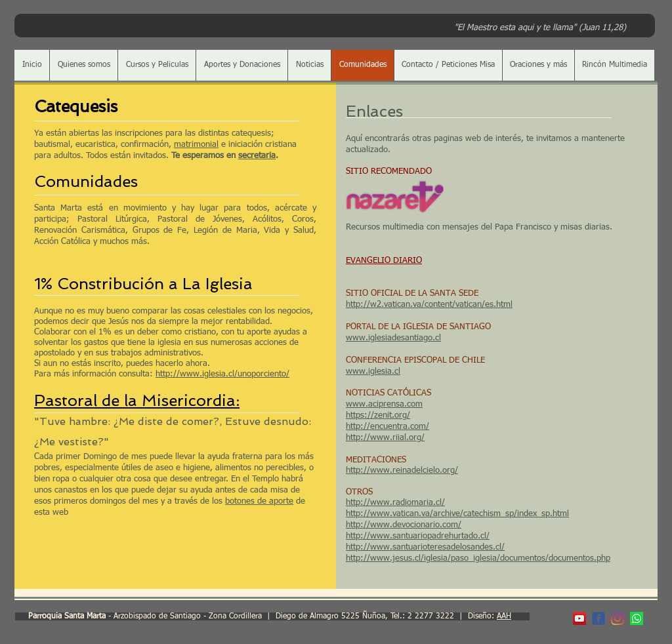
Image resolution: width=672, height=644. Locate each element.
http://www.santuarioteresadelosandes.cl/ (425, 547)
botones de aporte (259, 501)
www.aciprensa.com (384, 404)
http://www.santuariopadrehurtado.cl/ (418, 536)
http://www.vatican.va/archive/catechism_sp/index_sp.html (457, 514)
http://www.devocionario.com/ (403, 525)
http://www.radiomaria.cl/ (395, 502)
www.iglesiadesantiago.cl (393, 338)
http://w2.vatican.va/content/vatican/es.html (429, 304)
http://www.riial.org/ (385, 437)
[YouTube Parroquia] (579, 618)
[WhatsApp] (636, 618)
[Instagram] (617, 618)
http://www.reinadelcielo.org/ (402, 470)
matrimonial (196, 144)
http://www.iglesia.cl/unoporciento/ (222, 374)
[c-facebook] (598, 618)
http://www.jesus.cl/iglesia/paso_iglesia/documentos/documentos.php (478, 558)
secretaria (257, 155)
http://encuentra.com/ (387, 426)
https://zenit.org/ (378, 415)
